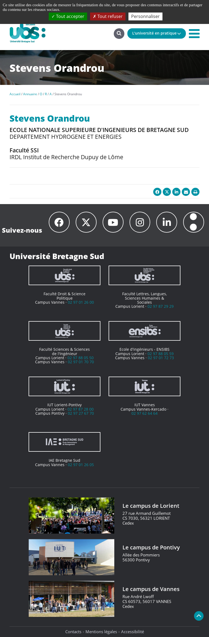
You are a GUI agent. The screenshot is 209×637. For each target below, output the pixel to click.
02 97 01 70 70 (81, 362)
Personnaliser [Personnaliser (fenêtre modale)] (145, 16)
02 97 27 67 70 (81, 413)
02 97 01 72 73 (161, 358)
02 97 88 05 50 (80, 358)
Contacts (73, 631)
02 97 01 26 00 (81, 302)
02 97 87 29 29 (160, 306)
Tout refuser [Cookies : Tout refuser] (108, 16)
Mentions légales (101, 631)
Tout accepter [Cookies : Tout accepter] (67, 16)
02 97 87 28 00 (80, 409)
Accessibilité (132, 631)
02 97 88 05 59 (160, 354)
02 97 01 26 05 (81, 465)
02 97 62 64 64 (144, 413)
